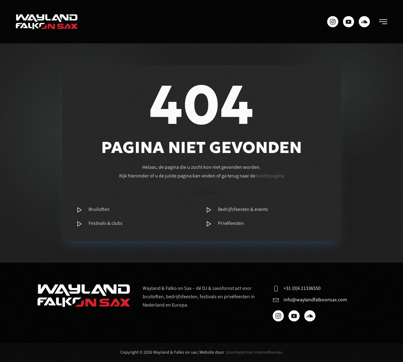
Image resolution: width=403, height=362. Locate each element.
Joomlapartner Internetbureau (254, 352)
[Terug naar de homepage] (47, 21)
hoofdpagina (201, 193)
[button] (383, 21)
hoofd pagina (270, 175)
